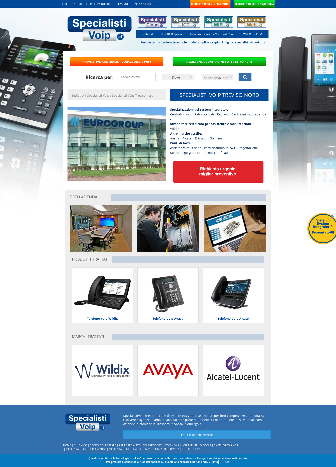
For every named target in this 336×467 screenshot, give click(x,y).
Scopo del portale (103, 445)
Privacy (174, 449)
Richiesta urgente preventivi (86, 449)
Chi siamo (80, 445)
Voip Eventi (189, 445)
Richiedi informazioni (197, 434)
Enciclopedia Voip (226, 445)
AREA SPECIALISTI (144, 3)
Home (67, 445)
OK (227, 462)
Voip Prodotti (152, 445)
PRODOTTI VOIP (82, 3)
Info (215, 462)
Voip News (172, 445)
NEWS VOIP (122, 3)
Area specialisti (129, 445)
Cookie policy (191, 449)
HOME (64, 3)
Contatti (159, 449)
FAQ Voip (205, 445)
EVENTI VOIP (104, 3)
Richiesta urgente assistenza (130, 449)
